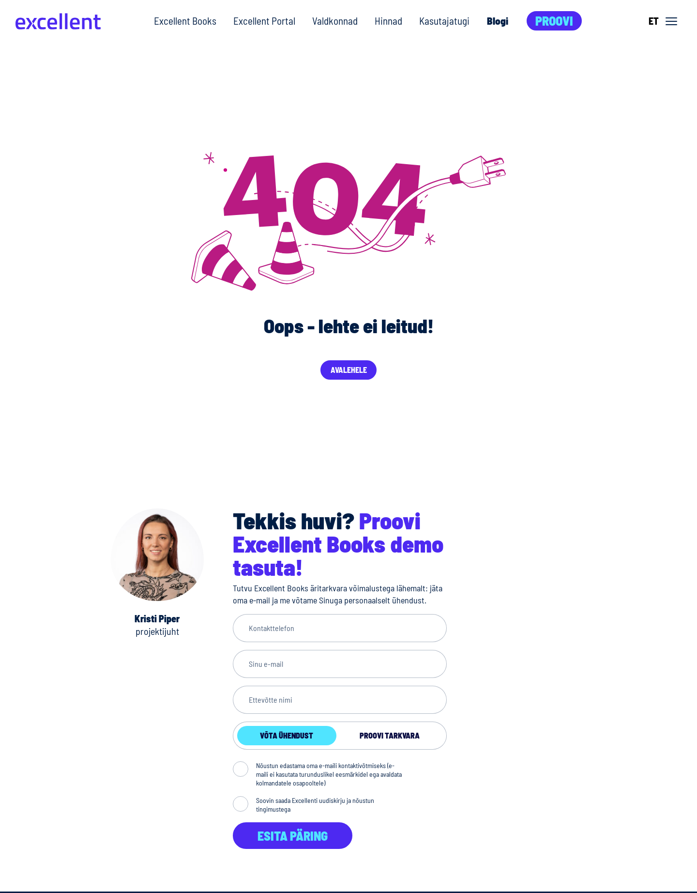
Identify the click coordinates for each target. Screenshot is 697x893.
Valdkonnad (335, 21)
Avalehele (349, 369)
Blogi (497, 21)
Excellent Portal (264, 21)
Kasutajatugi (444, 21)
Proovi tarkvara (390, 735)
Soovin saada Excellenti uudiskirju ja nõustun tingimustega (315, 804)
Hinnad (388, 21)
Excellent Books (185, 21)
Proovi (554, 20)
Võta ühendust (286, 735)
